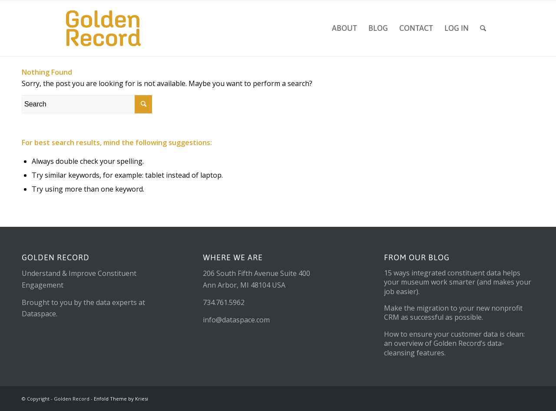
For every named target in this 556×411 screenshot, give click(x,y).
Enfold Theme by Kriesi (121, 398)
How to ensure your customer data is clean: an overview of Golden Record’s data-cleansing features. (454, 343)
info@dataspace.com (236, 320)
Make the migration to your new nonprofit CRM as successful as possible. (453, 312)
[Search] (483, 28)
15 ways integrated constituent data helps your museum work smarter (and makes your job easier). (457, 282)
